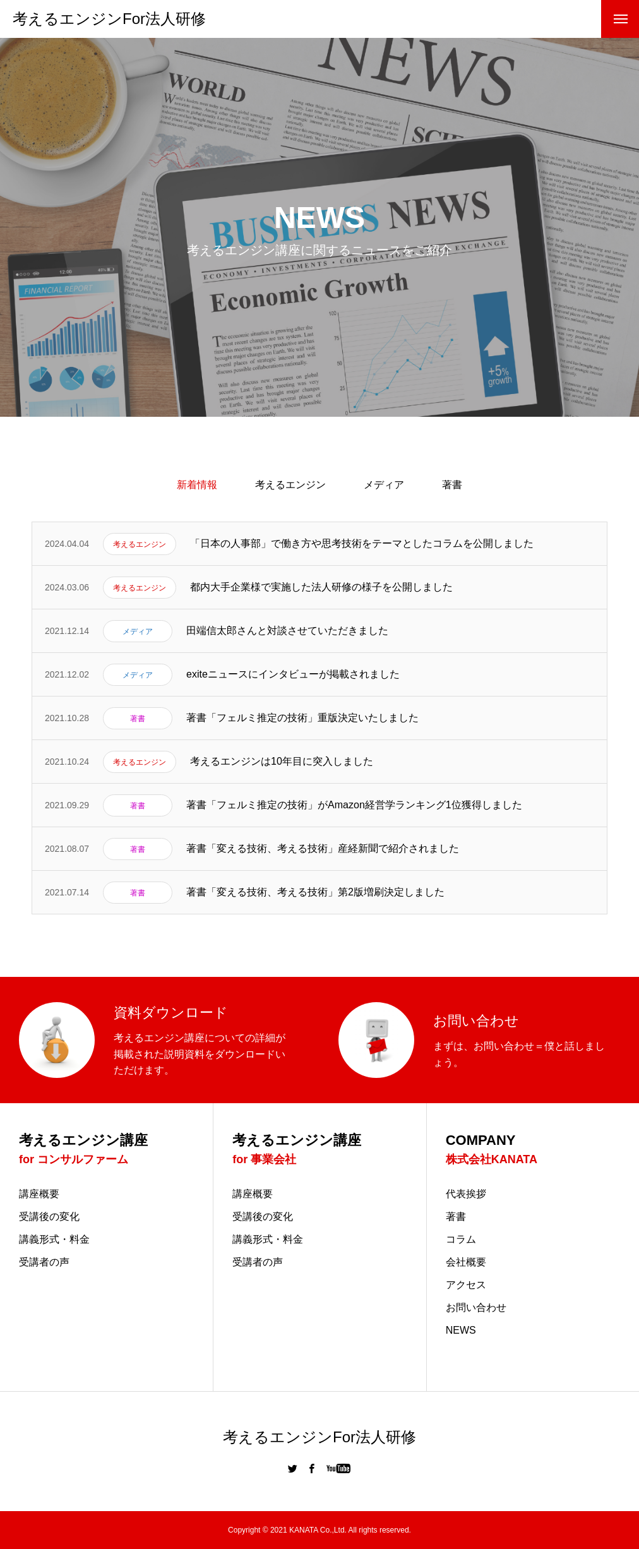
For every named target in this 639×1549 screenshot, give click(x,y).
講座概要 (39, 1194)
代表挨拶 (466, 1194)
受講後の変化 (49, 1217)
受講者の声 (44, 1262)
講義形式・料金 (54, 1240)
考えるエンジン (290, 484)
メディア (384, 484)
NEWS (461, 1330)
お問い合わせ (476, 1308)
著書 (452, 484)
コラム (461, 1240)
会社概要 (466, 1262)
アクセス (466, 1285)
